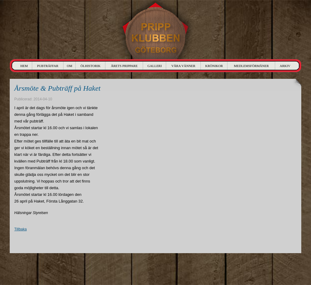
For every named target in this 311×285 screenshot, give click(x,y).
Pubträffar (47, 66)
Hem (24, 66)
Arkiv (285, 66)
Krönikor (214, 66)
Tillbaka (20, 229)
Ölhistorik (90, 66)
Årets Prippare (124, 66)
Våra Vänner (183, 66)
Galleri (155, 66)
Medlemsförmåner (251, 66)
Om (69, 66)
